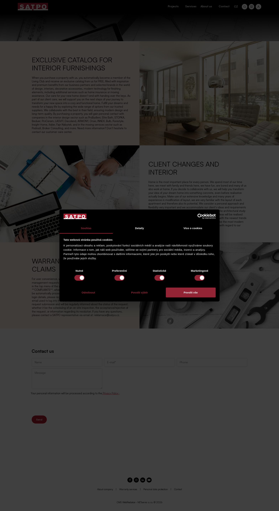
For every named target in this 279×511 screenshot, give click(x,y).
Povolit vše (191, 292)
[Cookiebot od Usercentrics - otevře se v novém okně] (200, 216)
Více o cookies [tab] (192, 228)
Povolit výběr (139, 292)
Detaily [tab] (139, 228)
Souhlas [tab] (86, 228)
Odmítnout (88, 292)
